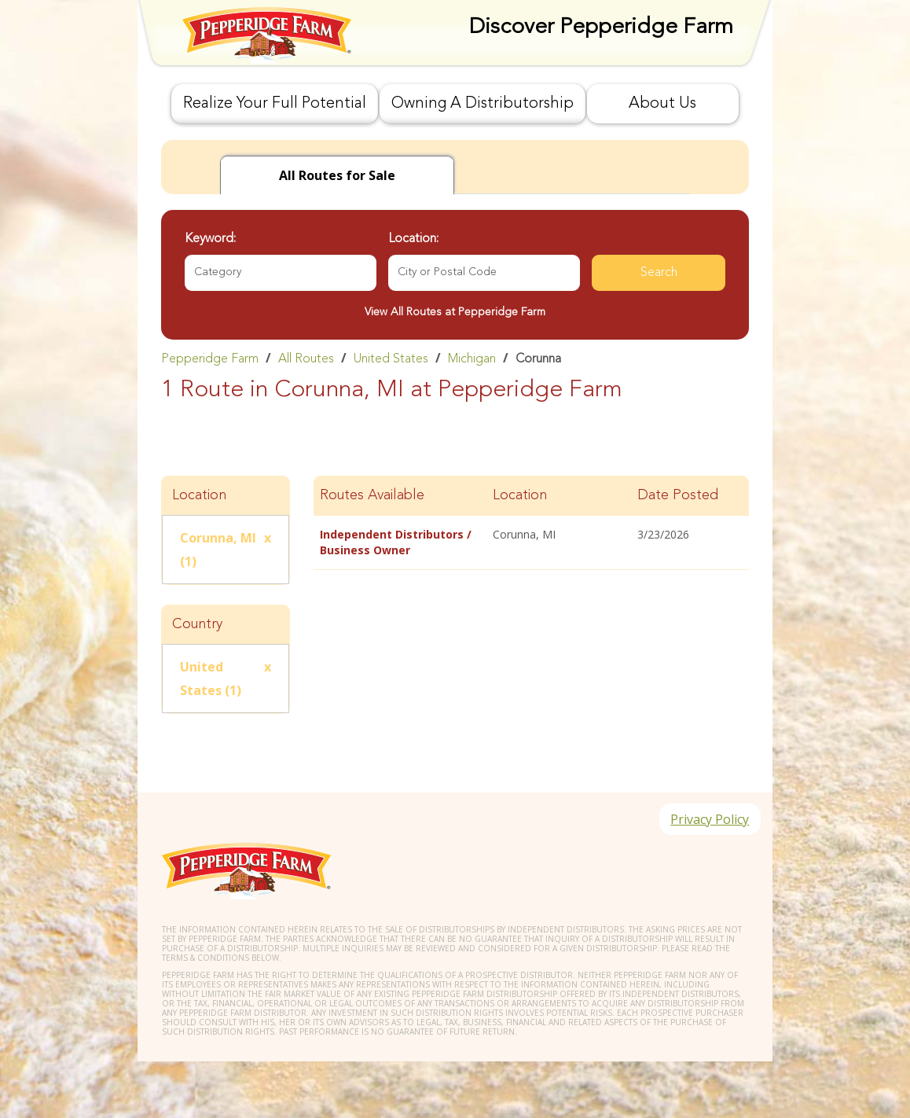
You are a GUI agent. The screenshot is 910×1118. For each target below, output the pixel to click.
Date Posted (677, 495)
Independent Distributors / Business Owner (396, 542)
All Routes (306, 359)
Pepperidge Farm (210, 359)
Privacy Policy (709, 820)
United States (391, 359)
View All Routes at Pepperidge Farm (455, 312)
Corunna (538, 359)
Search (658, 273)
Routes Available (372, 495)
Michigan (472, 359)
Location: (413, 239)
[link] (455, 358)
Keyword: (210, 239)
